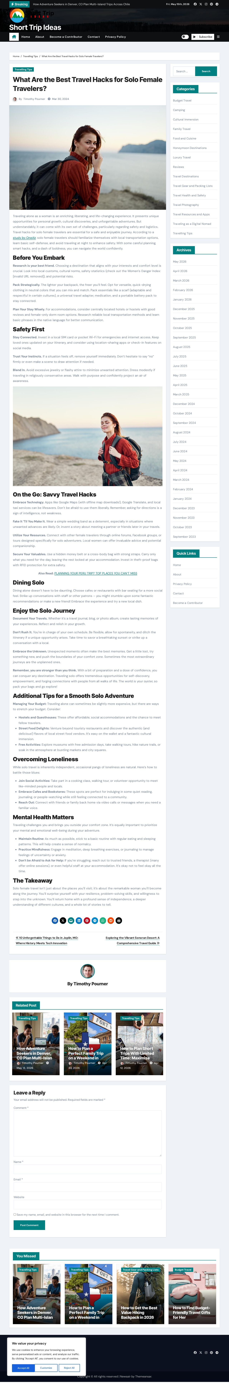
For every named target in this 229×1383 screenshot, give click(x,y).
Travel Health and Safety (189, 195)
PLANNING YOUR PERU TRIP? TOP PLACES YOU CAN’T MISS (95, 573)
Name (18, 1160)
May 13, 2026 (25, 1068)
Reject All (47, 1368)
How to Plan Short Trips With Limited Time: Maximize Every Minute (137, 1055)
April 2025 (180, 385)
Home (25, 37)
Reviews (178, 167)
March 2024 (181, 480)
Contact (94, 37)
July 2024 (179, 442)
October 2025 (182, 328)
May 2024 (180, 461)
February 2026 (183, 290)
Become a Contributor (66, 37)
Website (19, 1196)
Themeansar (143, 1378)
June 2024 (180, 451)
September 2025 (184, 337)
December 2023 (184, 508)
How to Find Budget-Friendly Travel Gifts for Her (191, 1314)
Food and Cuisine (184, 138)
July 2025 (179, 356)
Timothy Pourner (34, 99)
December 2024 (184, 404)
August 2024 (181, 432)
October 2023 (182, 527)
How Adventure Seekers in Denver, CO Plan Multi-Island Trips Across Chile (35, 1055)
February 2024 (183, 489)
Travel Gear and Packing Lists (193, 186)
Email (18, 1178)
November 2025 (184, 318)
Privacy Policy (115, 37)
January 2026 (182, 299)
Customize (23, 1368)
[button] (218, 36)
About (39, 37)
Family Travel (182, 129)
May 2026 (180, 261)
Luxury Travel (182, 157)
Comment (21, 1106)
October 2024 (182, 413)
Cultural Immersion (186, 119)
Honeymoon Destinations (190, 148)
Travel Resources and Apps (191, 214)
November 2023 (184, 518)
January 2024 (182, 499)
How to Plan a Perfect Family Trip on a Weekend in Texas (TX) (85, 1055)
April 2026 (180, 271)
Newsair (125, 1378)
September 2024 (184, 423)
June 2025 (180, 366)
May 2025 (180, 375)
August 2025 (181, 347)
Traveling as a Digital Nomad (192, 224)
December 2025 (184, 309)
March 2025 (181, 394)
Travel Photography (186, 205)
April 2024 (180, 470)
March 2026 (181, 280)
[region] (46, 1357)
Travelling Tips (23, 69)
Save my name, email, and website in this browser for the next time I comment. (68, 1213)
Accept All (70, 1368)
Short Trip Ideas (35, 27)
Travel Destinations (186, 176)
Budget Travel (182, 100)
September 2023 (184, 537)
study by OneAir (24, 238)
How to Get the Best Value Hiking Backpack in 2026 (139, 1314)
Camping (179, 110)
